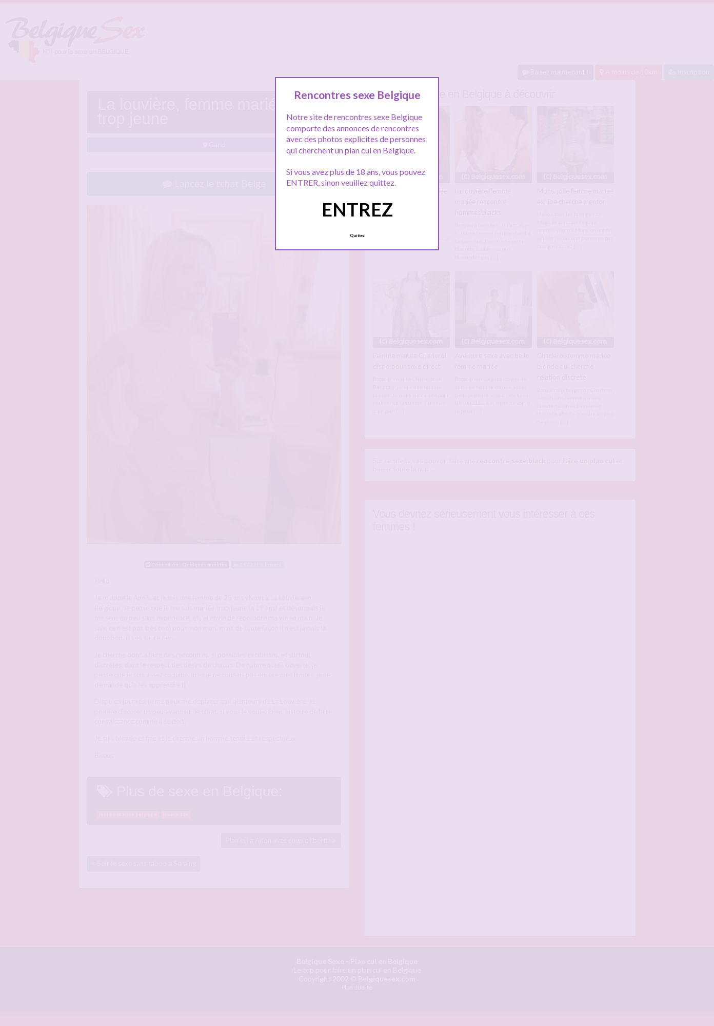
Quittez (357, 235)
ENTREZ (357, 209)
